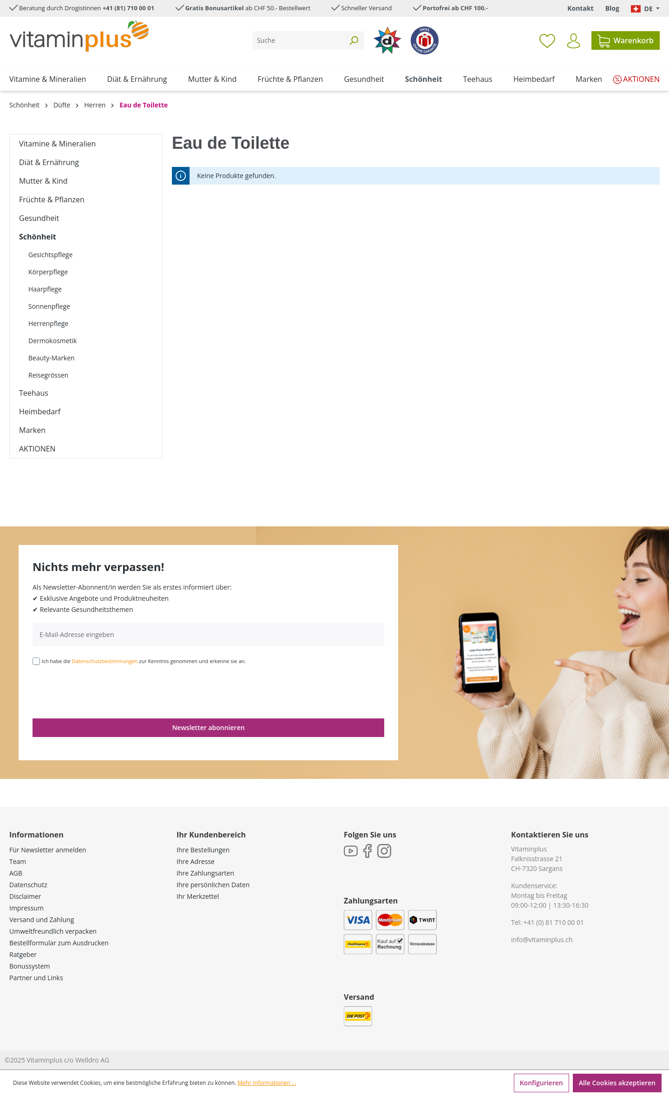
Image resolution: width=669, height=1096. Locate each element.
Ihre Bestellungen (203, 849)
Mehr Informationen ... (266, 1083)
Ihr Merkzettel (198, 896)
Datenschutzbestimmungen (105, 661)
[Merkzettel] (547, 40)
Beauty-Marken (51, 357)
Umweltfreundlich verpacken (53, 931)
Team (17, 861)
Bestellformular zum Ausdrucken (59, 942)
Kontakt (580, 8)
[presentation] (103, 691)
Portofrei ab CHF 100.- (455, 8)
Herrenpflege (48, 323)
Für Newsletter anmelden (47, 849)
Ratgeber (23, 954)
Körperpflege (48, 271)
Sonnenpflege (49, 306)
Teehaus (33, 393)
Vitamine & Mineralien (57, 144)
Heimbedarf (39, 411)
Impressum (26, 907)
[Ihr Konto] (573, 41)
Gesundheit (39, 218)
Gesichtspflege (50, 254)
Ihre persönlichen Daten (213, 884)
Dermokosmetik (52, 340)
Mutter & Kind (43, 181)
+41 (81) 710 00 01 (129, 8)
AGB (15, 873)
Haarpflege (45, 289)
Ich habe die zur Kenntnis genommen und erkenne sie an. (144, 661)
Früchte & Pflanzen (52, 199)
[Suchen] (353, 40)
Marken (32, 430)
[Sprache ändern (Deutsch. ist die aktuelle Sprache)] (645, 8)
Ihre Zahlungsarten (205, 873)
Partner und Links (36, 977)
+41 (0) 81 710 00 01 (553, 922)
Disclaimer (25, 896)
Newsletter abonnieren (208, 727)
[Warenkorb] (625, 40)
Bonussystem (29, 966)
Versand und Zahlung (41, 919)
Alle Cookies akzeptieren (617, 1082)
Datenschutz (28, 884)
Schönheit (37, 237)
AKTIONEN (37, 449)
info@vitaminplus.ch (542, 939)
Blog (612, 8)
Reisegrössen (48, 375)
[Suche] (298, 40)
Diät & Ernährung (49, 162)
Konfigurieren (541, 1082)
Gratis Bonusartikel (214, 8)
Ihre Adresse (196, 861)
